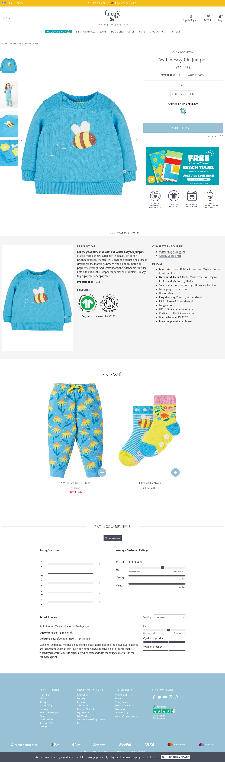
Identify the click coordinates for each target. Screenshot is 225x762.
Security (119, 698)
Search (8, 18)
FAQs (79, 723)
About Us (44, 698)
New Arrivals (86, 31)
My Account (83, 712)
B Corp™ (44, 701)
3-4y (191, 94)
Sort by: (147, 617)
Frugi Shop (45, 694)
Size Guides (83, 705)
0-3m (174, 94)
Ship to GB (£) (12, 3)
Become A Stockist (49, 723)
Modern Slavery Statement (128, 716)
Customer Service (90, 690)
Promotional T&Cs (124, 694)
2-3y (183, 94)
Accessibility (121, 709)
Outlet (175, 31)
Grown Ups (158, 31)
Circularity (45, 709)
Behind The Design (49, 712)
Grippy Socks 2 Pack (170, 255)
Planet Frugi (49, 690)
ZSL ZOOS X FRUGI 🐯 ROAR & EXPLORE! (112, 3)
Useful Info (123, 690)
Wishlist (215, 136)
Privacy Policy (121, 701)
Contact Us (82, 694)
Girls (130, 31)
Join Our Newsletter (87, 709)
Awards (43, 716)
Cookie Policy (121, 712)
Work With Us (47, 719)
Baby (103, 31)
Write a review (196, 75)
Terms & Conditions (124, 705)
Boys (142, 31)
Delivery (81, 698)
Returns (81, 701)
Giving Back (45, 726)
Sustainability (46, 705)
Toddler (117, 31)
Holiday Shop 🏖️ (58, 31)
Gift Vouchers (84, 716)
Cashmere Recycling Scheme (91, 719)
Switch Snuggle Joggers (172, 252)
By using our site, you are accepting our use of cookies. (133, 757)
